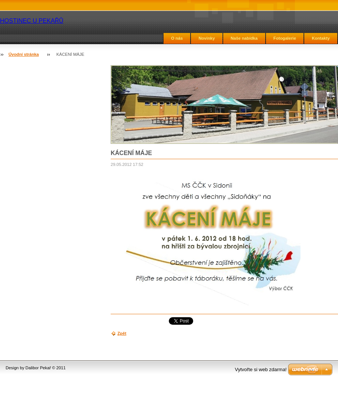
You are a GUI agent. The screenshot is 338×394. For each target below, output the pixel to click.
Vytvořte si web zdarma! (261, 369)
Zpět (121, 333)
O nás (177, 38)
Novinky (206, 38)
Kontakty (321, 38)
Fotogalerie (284, 38)
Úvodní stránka (24, 54)
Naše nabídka (244, 38)
